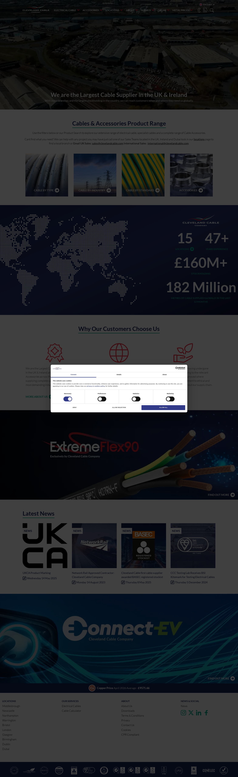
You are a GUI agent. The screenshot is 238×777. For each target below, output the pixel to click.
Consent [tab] (73, 374)
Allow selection (119, 407)
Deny (75, 407)
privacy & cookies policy (96, 386)
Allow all (163, 407)
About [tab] (164, 374)
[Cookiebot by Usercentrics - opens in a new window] (172, 368)
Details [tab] (119, 374)
